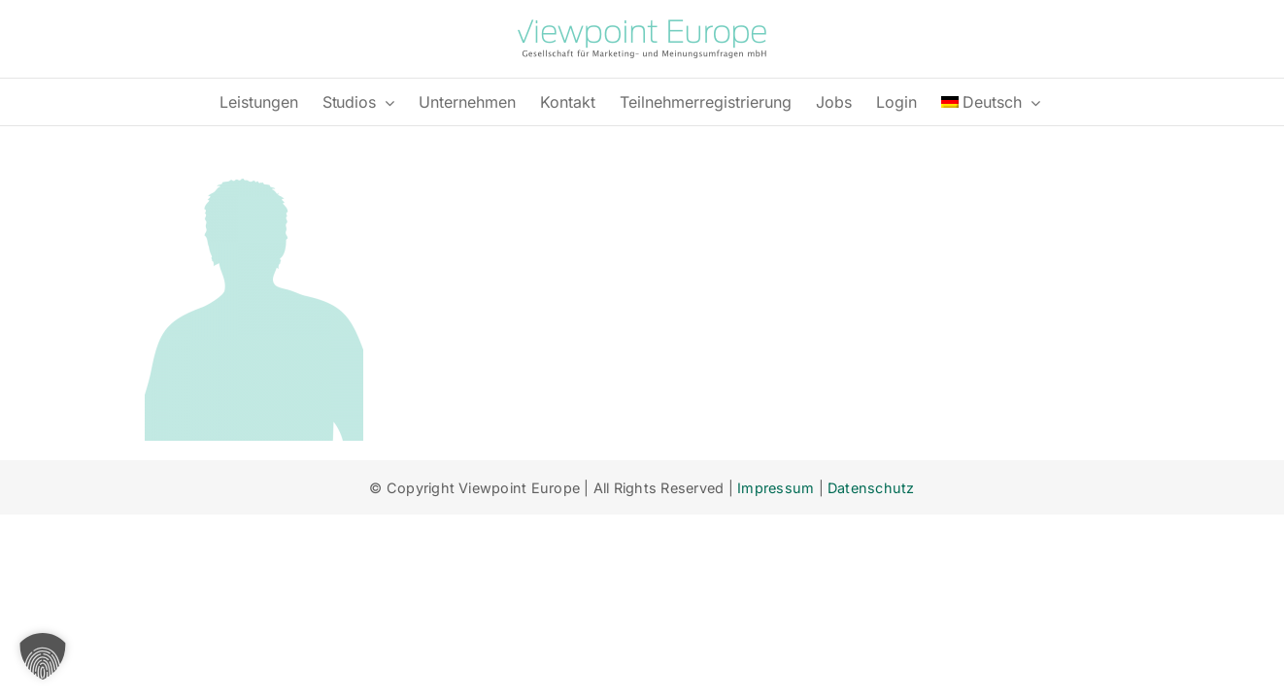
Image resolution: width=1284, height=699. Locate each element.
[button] (42, 656)
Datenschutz (871, 488)
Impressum (775, 488)
